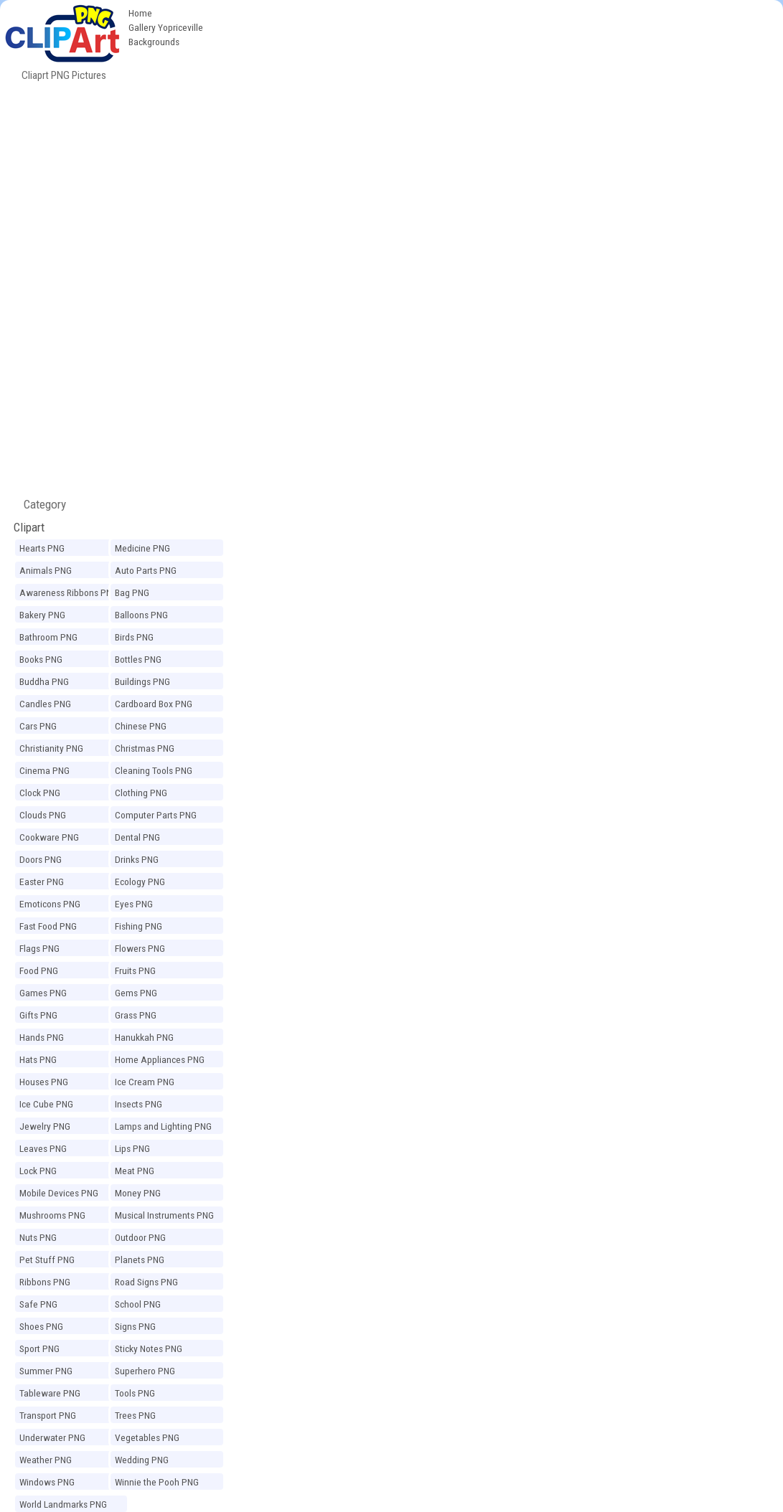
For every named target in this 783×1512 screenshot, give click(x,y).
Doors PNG (40, 859)
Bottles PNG (138, 659)
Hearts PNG (42, 548)
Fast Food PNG (48, 926)
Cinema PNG (44, 770)
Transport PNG (47, 1415)
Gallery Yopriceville (165, 27)
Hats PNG (38, 1059)
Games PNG (43, 992)
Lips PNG (132, 1148)
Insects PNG (138, 1104)
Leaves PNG (43, 1148)
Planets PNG (139, 1259)
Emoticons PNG (49, 903)
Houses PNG (43, 1081)
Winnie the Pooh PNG (157, 1482)
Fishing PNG (138, 926)
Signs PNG (135, 1326)
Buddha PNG (44, 681)
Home (140, 13)
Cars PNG (38, 726)
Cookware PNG (49, 837)
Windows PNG (47, 1482)
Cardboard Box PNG (153, 703)
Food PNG (38, 970)
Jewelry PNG (44, 1126)
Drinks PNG (137, 859)
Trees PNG (135, 1415)
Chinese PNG (141, 726)
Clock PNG (39, 792)
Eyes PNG (134, 903)
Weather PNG (45, 1459)
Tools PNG (135, 1393)
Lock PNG (38, 1170)
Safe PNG (38, 1304)
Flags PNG (39, 948)
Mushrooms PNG (52, 1215)
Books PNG (40, 659)
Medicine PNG (142, 548)
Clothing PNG (141, 792)
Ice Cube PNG (46, 1104)
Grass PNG (135, 1015)
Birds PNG (134, 637)
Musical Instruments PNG (164, 1215)
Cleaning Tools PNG (153, 770)
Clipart (29, 527)
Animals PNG (45, 570)
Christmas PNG (144, 748)
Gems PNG (136, 992)
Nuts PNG (38, 1237)
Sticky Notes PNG (148, 1348)
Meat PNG (134, 1170)
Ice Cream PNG (144, 1081)
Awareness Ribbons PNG (68, 592)
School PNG (138, 1304)
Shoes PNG (41, 1326)
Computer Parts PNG (156, 815)
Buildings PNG (142, 681)
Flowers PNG (140, 948)
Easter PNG (41, 881)
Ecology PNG (140, 881)
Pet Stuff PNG (47, 1259)
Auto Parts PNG (146, 570)
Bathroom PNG (48, 637)
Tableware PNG (49, 1393)
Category (39, 504)
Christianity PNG (51, 748)
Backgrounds (153, 41)
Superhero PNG (145, 1370)
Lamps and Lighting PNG (163, 1126)
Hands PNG (41, 1037)
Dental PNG (137, 837)
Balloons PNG (141, 614)
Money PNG (138, 1193)
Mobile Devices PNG (58, 1193)
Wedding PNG (142, 1459)
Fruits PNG (135, 970)
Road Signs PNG (146, 1281)
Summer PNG (45, 1370)
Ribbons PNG (44, 1281)
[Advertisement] (497, 107)
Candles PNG (45, 703)
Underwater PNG (52, 1437)
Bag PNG (132, 592)
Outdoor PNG (140, 1237)
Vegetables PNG (147, 1437)
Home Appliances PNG (160, 1059)
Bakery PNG (42, 614)
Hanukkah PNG (144, 1037)
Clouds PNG (42, 815)
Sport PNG (39, 1348)
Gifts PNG (38, 1015)
